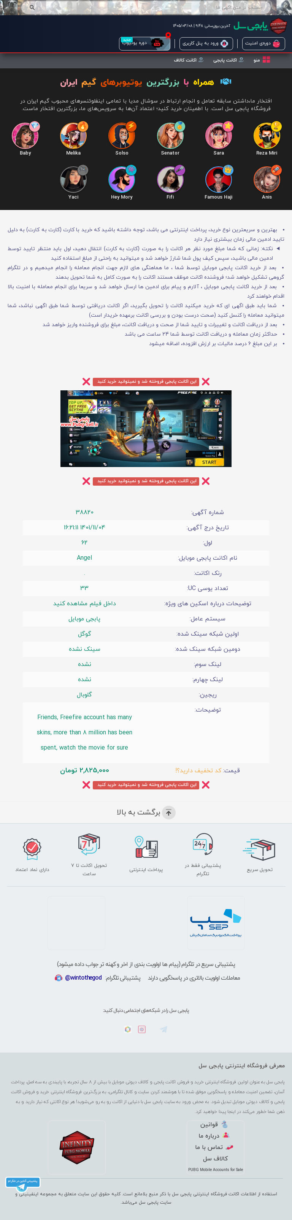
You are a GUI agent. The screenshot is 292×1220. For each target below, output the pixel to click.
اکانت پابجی (228, 60)
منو (262, 59)
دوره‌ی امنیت (262, 43)
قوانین (214, 1125)
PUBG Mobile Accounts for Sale (215, 1170)
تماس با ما (214, 1147)
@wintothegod (83, 978)
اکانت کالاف (189, 60)
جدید (127, 39)
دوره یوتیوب (143, 43)
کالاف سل (215, 1159)
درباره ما (214, 1136)
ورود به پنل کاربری (205, 43)
